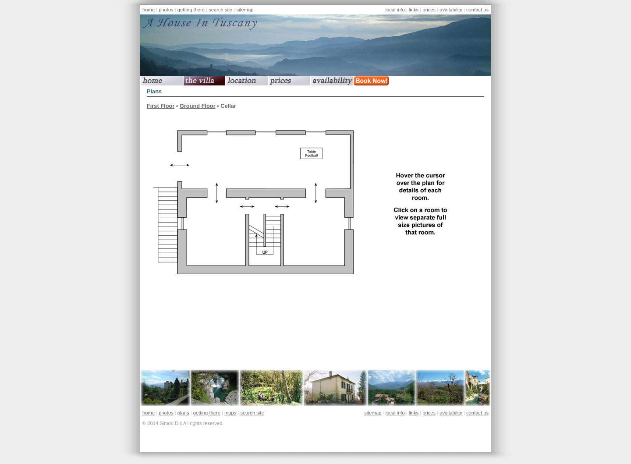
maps (230, 412)
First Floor (160, 106)
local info (394, 9)
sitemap (244, 9)
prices (429, 9)
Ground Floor (198, 106)
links (413, 9)
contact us (477, 9)
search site (220, 9)
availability (451, 9)
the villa (204, 80)
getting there (191, 9)
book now (374, 80)
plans (183, 412)
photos (166, 9)
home (148, 9)
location (247, 80)
